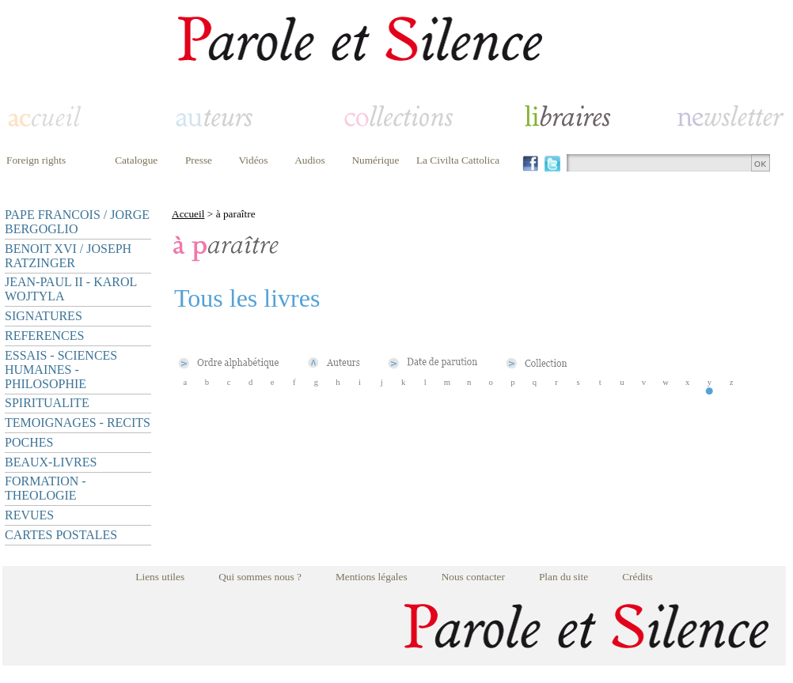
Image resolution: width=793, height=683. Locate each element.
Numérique (375, 160)
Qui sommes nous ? (260, 577)
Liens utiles (159, 577)
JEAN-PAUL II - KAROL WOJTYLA (71, 289)
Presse (198, 160)
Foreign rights (36, 160)
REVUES (29, 515)
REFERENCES (44, 335)
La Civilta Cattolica (457, 160)
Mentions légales (372, 577)
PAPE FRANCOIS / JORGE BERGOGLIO (77, 222)
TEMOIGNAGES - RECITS (77, 422)
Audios (309, 160)
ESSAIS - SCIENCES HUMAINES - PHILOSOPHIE (61, 370)
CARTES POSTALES (61, 534)
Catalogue (136, 160)
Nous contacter (473, 577)
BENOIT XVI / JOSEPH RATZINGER (68, 256)
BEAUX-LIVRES (51, 462)
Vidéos (253, 160)
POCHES (29, 442)
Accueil (188, 214)
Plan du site (563, 577)
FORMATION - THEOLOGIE (45, 488)
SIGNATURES (43, 316)
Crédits (637, 577)
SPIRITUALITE (47, 402)
